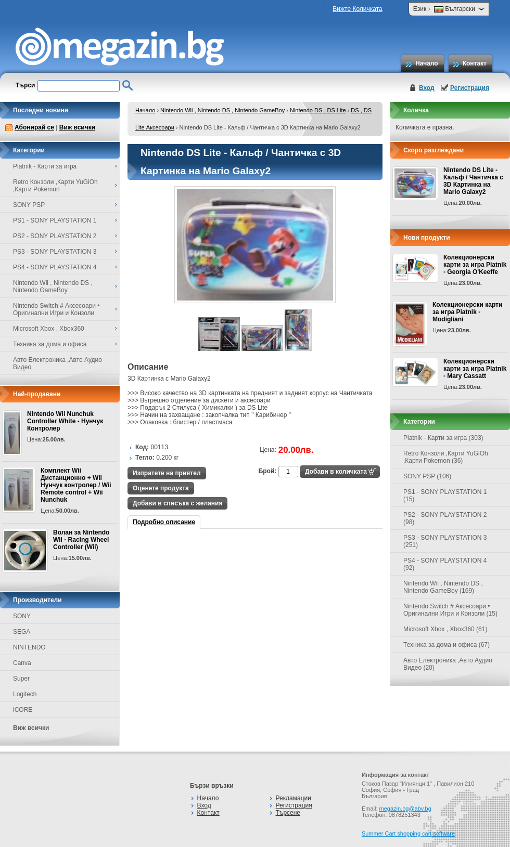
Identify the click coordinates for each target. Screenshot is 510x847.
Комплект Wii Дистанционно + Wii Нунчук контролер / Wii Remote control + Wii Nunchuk (76, 485)
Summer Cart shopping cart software (408, 833)
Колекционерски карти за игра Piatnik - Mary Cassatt (474, 369)
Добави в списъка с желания (177, 503)
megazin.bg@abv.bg (405, 808)
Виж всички (77, 127)
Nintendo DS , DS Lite (318, 110)
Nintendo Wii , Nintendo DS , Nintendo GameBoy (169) (443, 587)
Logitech (24, 694)
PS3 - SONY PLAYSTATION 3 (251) (445, 541)
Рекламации (293, 798)
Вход (427, 88)
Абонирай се (34, 127)
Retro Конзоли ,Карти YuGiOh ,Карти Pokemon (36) (445, 457)
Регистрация (469, 88)
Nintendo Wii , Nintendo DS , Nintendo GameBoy (222, 110)
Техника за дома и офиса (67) (446, 644)
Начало (426, 63)
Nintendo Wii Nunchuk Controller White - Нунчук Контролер (65, 421)
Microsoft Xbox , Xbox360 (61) (445, 629)
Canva (22, 663)
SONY (22, 616)
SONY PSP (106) (427, 476)
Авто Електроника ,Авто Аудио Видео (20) (447, 664)
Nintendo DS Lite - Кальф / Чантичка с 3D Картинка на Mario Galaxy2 (473, 181)
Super (21, 678)
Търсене (288, 812)
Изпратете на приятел (167, 473)
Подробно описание (164, 522)
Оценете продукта (161, 488)
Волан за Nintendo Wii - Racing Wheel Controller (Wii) (81, 540)
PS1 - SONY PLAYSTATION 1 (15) (445, 495)
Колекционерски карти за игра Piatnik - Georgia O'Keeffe (474, 265)
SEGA (21, 631)
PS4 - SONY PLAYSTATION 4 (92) (445, 564)
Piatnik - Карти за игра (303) (443, 437)
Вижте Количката (357, 8)
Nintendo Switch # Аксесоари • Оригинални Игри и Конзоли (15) (450, 610)
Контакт (475, 63)
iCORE (22, 709)
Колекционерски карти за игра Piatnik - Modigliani (467, 312)
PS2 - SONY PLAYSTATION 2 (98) (445, 518)
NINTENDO (29, 647)
